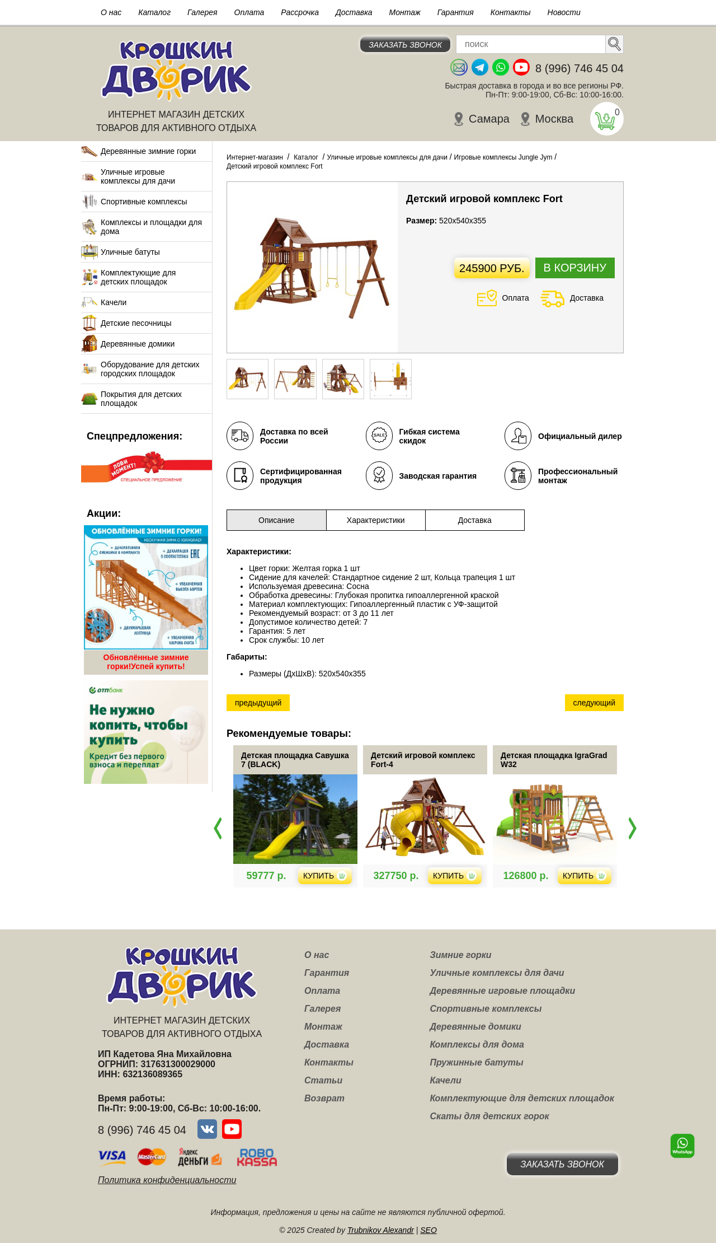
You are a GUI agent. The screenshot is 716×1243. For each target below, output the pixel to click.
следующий (594, 702)
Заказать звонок (405, 44)
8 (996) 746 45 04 (579, 68)
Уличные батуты (130, 251)
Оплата (249, 12)
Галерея (202, 12)
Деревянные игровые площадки (502, 991)
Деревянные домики (138, 343)
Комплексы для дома (477, 1044)
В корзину (575, 267)
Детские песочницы (136, 323)
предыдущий (258, 702)
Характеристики (376, 520)
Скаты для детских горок (489, 1116)
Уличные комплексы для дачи (497, 973)
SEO (428, 1230)
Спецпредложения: (134, 436)
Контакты (511, 12)
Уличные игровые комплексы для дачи (138, 176)
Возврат (324, 1098)
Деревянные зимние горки (148, 151)
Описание (276, 520)
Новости (564, 12)
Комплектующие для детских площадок (138, 277)
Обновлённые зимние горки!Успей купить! (146, 662)
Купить (341, 876)
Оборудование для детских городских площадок (150, 369)
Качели (113, 302)
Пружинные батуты (476, 1062)
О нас (111, 12)
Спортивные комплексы (144, 201)
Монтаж (405, 12)
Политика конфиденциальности (167, 1180)
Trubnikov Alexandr (380, 1230)
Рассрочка (300, 12)
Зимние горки (460, 955)
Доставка (354, 12)
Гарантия (455, 12)
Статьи (323, 1080)
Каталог (154, 12)
